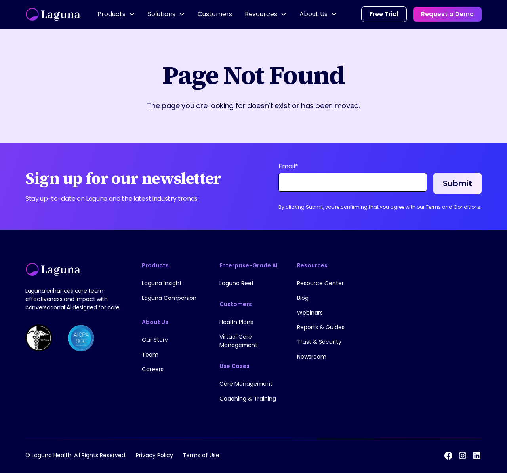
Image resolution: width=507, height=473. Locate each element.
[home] (53, 14)
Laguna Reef (236, 283)
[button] (116, 14)
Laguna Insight (162, 283)
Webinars (310, 313)
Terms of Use (201, 455)
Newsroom (311, 356)
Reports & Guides (321, 327)
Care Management (246, 384)
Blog (303, 298)
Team (150, 355)
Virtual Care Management (238, 341)
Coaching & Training (247, 398)
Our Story (155, 340)
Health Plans (236, 322)
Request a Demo (447, 14)
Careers (153, 369)
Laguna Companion (169, 298)
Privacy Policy (154, 455)
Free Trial (384, 14)
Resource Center (320, 283)
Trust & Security (319, 342)
